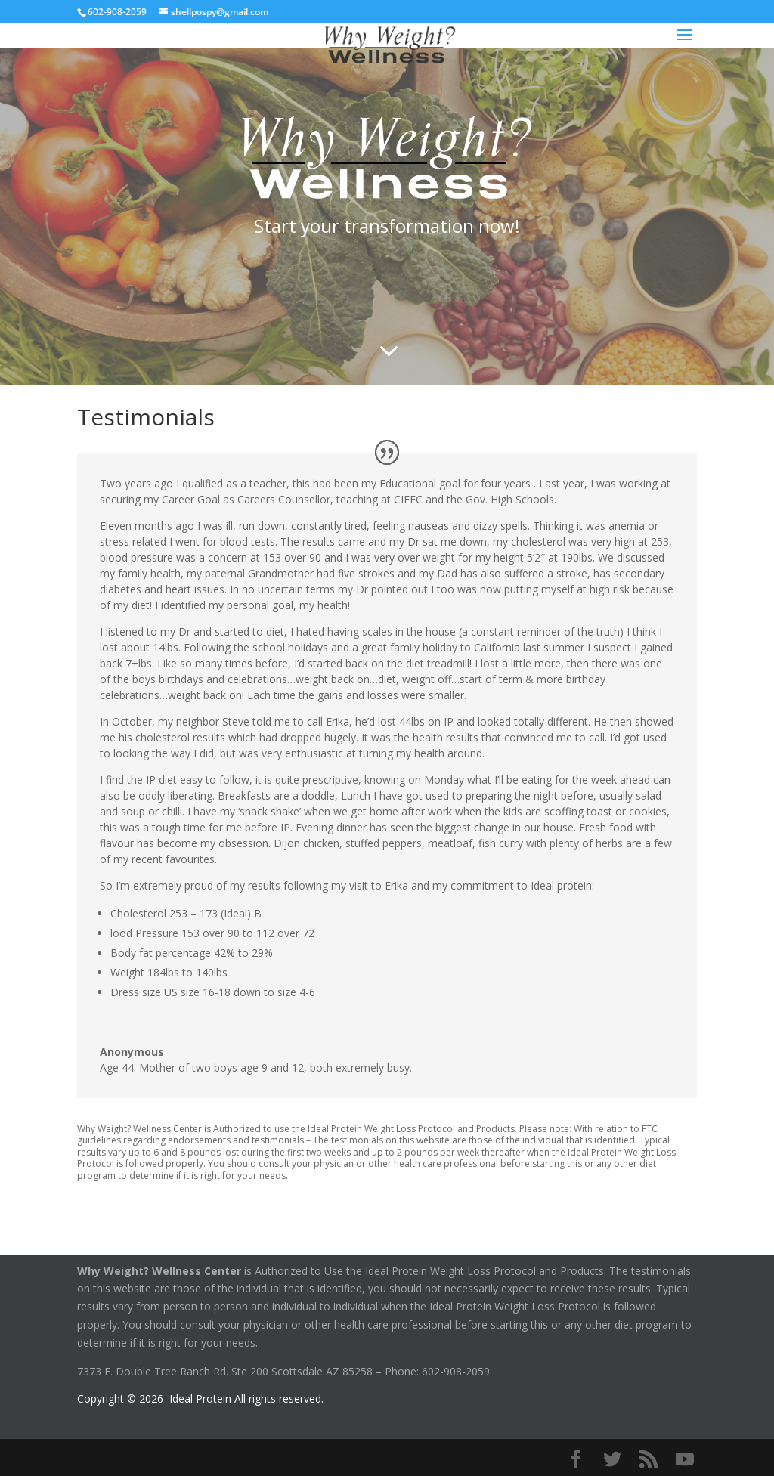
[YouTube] (685, 1459)
